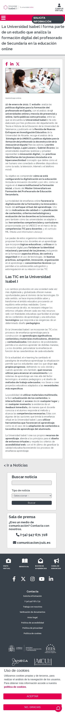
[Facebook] (7, 64)
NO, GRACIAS (32, 707)
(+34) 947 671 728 (31, 535)
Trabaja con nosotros (32, 607)
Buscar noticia (24, 477)
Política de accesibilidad (32, 623)
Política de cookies (32, 633)
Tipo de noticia (21, 490)
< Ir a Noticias (16, 465)
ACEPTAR (32, 696)
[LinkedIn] (12, 64)
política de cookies (15, 687)
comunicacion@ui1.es (32, 543)
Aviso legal (32, 617)
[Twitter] (18, 64)
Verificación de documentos (32, 612)
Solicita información (32, 596)
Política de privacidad (32, 628)
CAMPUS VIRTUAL (59, 8)
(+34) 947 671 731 (32, 601)
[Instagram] (32, 579)
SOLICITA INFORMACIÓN (42, 19)
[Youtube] (42, 579)
